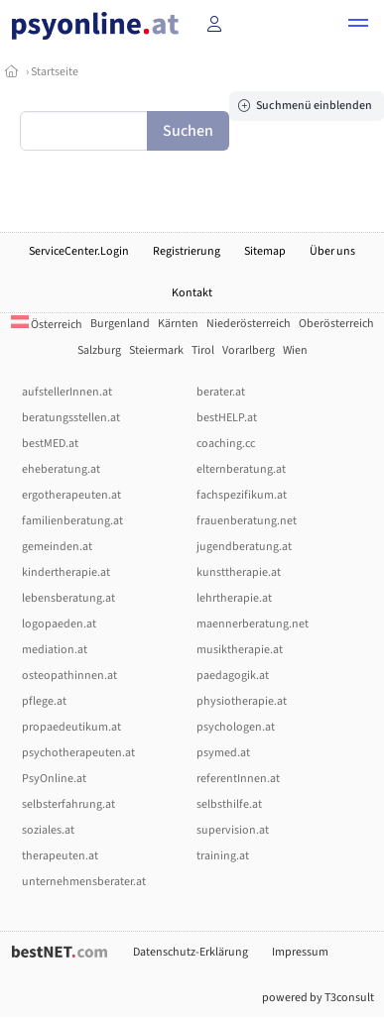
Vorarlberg (248, 350)
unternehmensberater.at (84, 881)
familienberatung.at (72, 520)
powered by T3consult (318, 997)
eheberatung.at (61, 469)
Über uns (332, 251)
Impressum (300, 952)
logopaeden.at (59, 624)
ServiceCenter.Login (79, 251)
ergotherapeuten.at (71, 495)
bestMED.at (50, 443)
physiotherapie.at (241, 701)
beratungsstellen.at (71, 417)
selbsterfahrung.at (68, 804)
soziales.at (48, 830)
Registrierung (186, 251)
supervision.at (232, 830)
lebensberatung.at (68, 598)
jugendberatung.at (244, 546)
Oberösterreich (336, 323)
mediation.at (54, 649)
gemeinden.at (57, 546)
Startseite (54, 71)
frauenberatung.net (246, 520)
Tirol (203, 350)
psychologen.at (235, 727)
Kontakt (192, 292)
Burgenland (120, 323)
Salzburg (99, 350)
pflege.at (44, 701)
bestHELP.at (226, 417)
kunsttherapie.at (238, 572)
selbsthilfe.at (229, 804)
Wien (295, 350)
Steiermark (156, 350)
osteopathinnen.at (69, 675)
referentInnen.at (238, 778)
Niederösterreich (248, 323)
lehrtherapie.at (234, 598)
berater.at (220, 392)
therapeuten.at (60, 856)
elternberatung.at (241, 469)
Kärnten (178, 323)
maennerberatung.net (252, 624)
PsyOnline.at (54, 778)
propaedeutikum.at (71, 727)
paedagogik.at (232, 675)
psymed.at (223, 752)
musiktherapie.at (239, 649)
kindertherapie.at (66, 572)
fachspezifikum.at (241, 495)
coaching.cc (225, 443)
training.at (222, 856)
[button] (358, 26)
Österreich (46, 324)
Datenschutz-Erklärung (190, 952)
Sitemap (265, 251)
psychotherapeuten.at (78, 752)
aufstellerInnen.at (67, 392)
